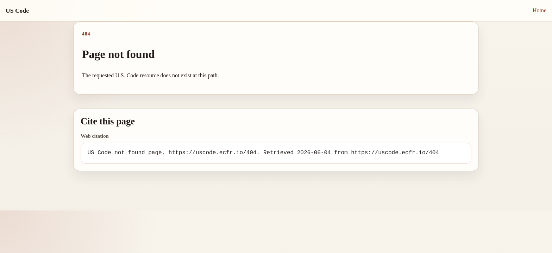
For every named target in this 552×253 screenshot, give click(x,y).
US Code (17, 10)
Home (539, 10)
